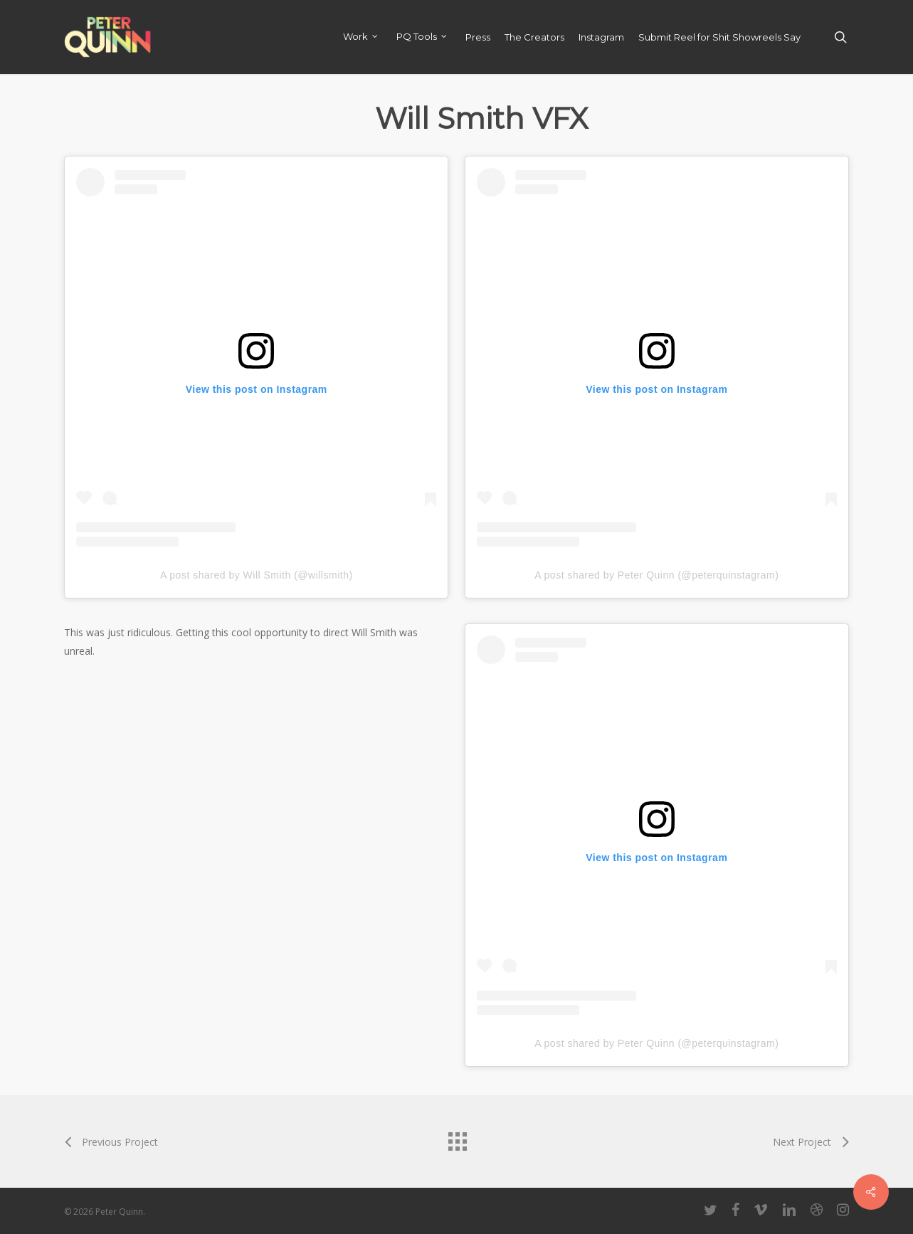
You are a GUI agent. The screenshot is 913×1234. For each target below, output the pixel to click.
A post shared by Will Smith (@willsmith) (256, 575)
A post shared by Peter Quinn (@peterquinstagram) (656, 575)
